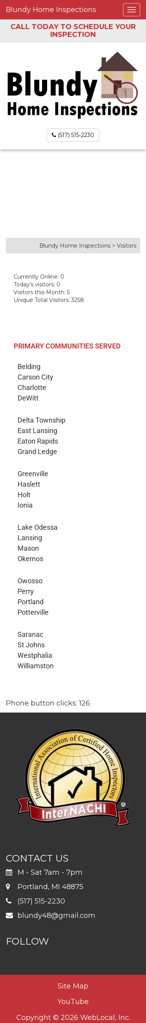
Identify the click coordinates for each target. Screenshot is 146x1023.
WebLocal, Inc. (105, 1017)
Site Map (73, 986)
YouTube (73, 1001)
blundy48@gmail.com (56, 915)
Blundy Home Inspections (51, 9)
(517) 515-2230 (73, 135)
